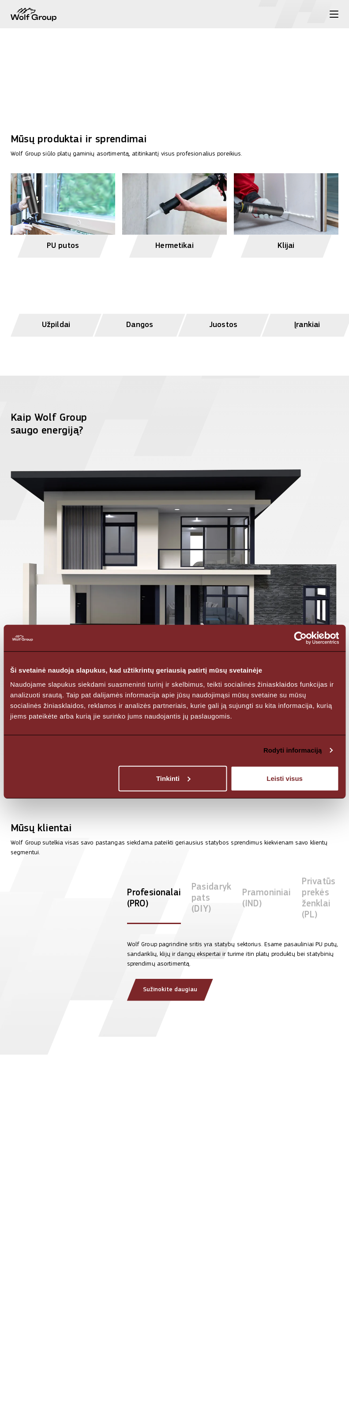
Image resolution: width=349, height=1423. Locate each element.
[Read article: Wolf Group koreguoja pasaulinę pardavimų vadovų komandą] (288, 1343)
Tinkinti (173, 778)
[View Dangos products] (139, 298)
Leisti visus (284, 778)
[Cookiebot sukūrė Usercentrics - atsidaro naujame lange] (300, 638)
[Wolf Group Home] (33, 14)
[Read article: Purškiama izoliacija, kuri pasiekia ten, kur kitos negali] (60, 1343)
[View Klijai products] (286, 211)
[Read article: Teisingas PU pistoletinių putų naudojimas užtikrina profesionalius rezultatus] (174, 1354)
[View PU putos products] (63, 211)
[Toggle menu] (334, 14)
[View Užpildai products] (56, 298)
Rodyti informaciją (292, 750)
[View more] (174, 56)
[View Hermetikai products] (174, 211)
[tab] (154, 900)
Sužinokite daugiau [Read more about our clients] (170, 989)
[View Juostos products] (223, 298)
